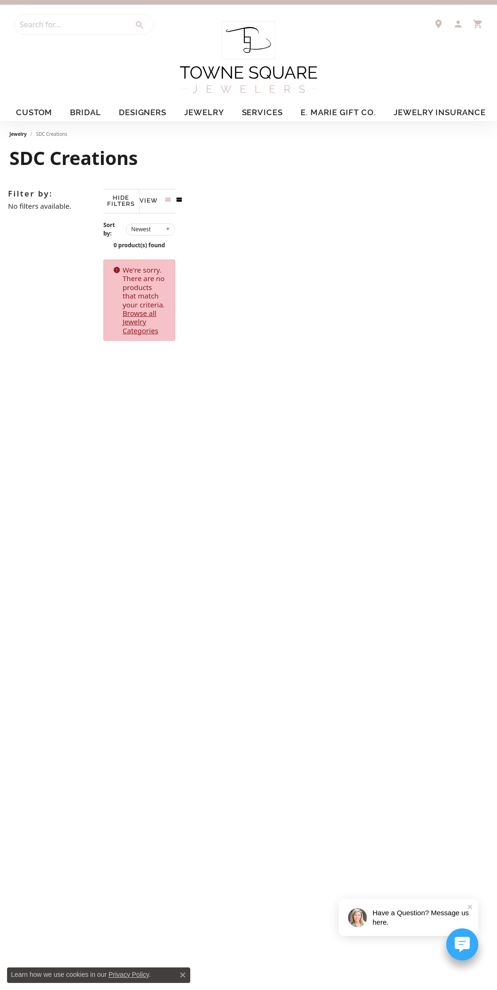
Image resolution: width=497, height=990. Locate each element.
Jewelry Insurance (439, 112)
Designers (145, 112)
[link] (438, 24)
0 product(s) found (295, 238)
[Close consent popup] (183, 975)
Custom (33, 112)
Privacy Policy (129, 974)
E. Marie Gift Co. (342, 112)
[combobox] (70, 24)
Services (267, 112)
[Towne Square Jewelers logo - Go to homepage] (248, 57)
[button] (458, 24)
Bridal (87, 112)
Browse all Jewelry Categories (368, 262)
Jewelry (207, 112)
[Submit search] (140, 25)
